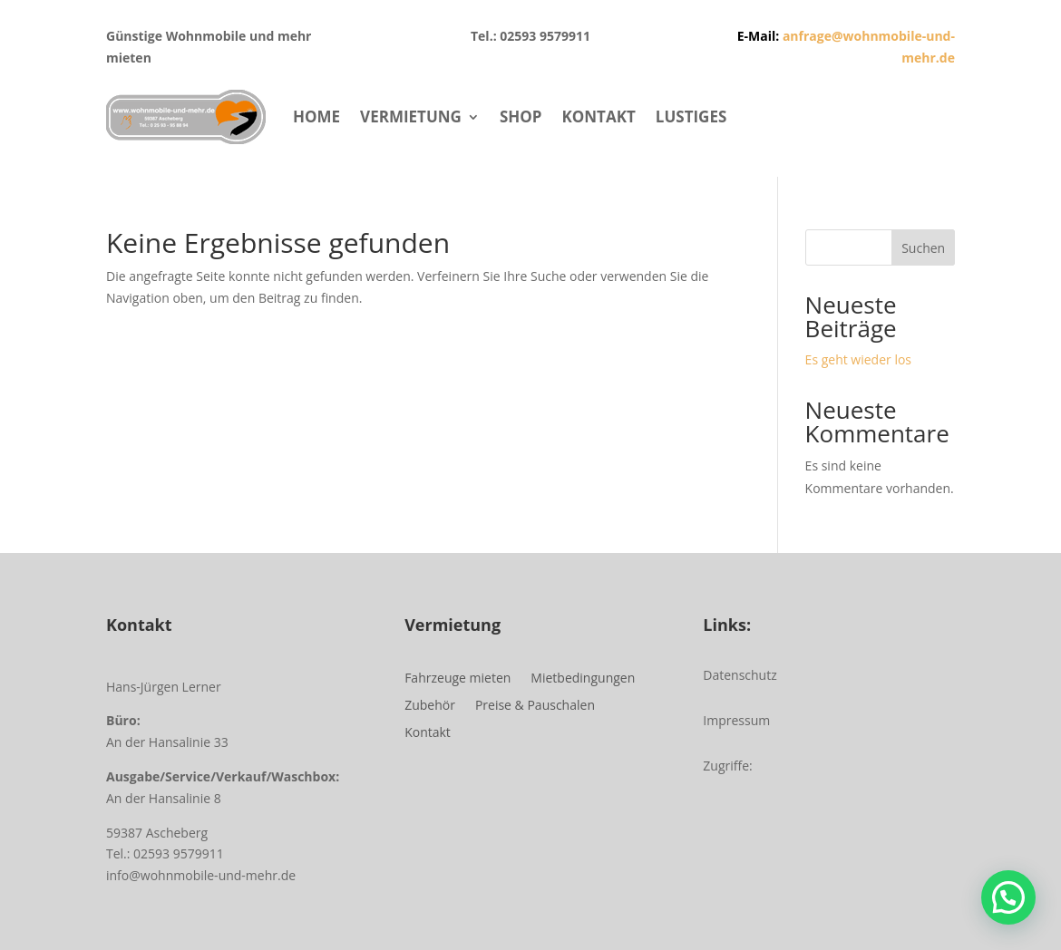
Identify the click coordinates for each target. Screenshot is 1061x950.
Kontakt (427, 733)
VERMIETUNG (411, 116)
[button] (1008, 897)
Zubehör (429, 706)
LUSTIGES (691, 116)
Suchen (923, 248)
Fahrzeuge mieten (457, 679)
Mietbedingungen (582, 679)
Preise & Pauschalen (535, 706)
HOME (316, 116)
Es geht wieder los (858, 359)
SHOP (521, 116)
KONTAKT (598, 116)
